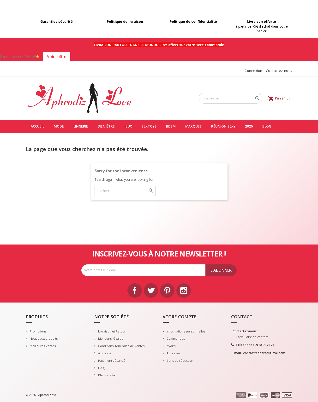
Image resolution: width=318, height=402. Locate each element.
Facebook (134, 290)
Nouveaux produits (43, 338)
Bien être (106, 126)
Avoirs (171, 346)
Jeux (128, 126)
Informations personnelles (185, 331)
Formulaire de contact (252, 337)
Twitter (151, 290)
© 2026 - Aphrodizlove (41, 395)
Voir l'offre (56, 56)
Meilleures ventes (42, 346)
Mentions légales (110, 338)
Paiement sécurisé (111, 360)
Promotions (38, 331)
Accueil (37, 126)
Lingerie (80, 126)
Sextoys (149, 126)
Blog (266, 126)
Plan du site (106, 375)
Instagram (183, 290)
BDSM (171, 126)
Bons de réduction (179, 360)
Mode (59, 126)
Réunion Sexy (223, 126)
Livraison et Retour (111, 331)
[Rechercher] (230, 98)
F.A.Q (101, 368)
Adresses (173, 353)
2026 (249, 126)
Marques (193, 126)
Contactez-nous (279, 70)
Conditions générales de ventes (121, 346)
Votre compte (180, 317)
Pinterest (167, 290)
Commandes (175, 338)
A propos (104, 353)
